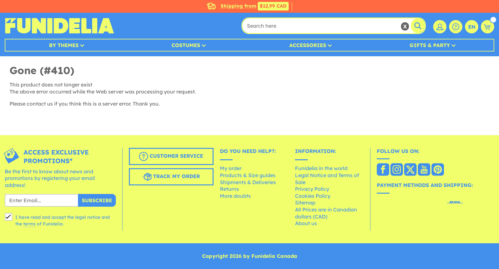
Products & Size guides (248, 175)
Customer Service (171, 156)
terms (29, 224)
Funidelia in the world (321, 168)
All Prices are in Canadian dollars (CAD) (326, 213)
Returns (229, 189)
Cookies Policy (312, 196)
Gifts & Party (430, 45)
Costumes (186, 45)
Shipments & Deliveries (248, 182)
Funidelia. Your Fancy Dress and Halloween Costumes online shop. (59, 25)
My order (231, 168)
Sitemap (305, 202)
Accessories (307, 45)
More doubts (235, 196)
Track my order (171, 176)
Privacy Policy (312, 189)
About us (306, 223)
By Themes (64, 45)
